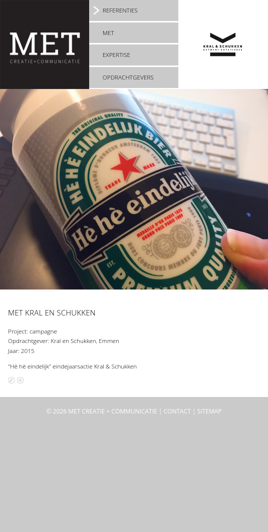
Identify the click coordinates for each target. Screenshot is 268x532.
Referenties (120, 10)
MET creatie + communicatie (112, 411)
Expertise (116, 54)
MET (108, 32)
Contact (177, 411)
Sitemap (209, 411)
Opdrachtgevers (128, 77)
